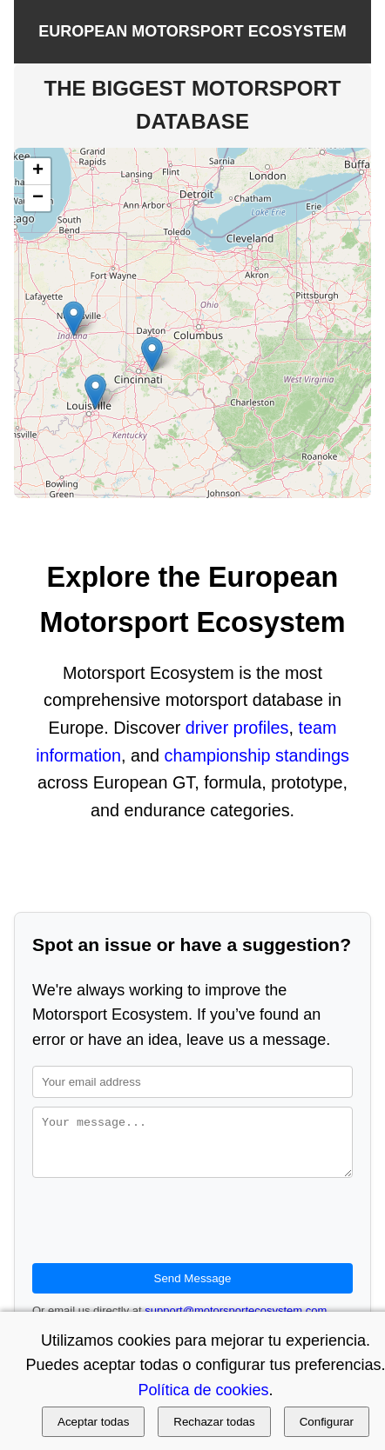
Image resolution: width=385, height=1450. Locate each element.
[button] (73, 318)
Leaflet (194, 490)
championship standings (257, 755)
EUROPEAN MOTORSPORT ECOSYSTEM (192, 31)
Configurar (327, 1421)
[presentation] (164, 1231)
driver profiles (237, 727)
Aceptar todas (93, 1421)
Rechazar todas (213, 1421)
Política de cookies (203, 1390)
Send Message (193, 1288)
